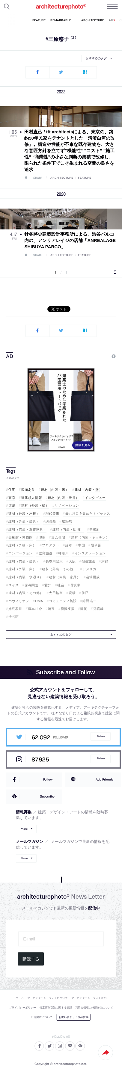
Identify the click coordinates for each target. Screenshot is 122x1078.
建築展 (67, 521)
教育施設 (45, 553)
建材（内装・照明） (68, 529)
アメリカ (89, 569)
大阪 (72, 561)
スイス (13, 585)
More (24, 828)
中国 (81, 545)
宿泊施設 (88, 561)
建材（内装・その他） (25, 593)
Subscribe (47, 796)
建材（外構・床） (22, 545)
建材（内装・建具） (24, 561)
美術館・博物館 (20, 537)
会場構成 (93, 577)
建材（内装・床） (55, 489)
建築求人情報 (31, 497)
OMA (39, 601)
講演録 (51, 521)
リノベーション (67, 505)
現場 (72, 593)
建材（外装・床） (22, 569)
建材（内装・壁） (88, 489)
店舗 (11, 505)
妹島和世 (15, 608)
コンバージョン (20, 553)
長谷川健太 (54, 561)
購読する (30, 959)
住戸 (85, 593)
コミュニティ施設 (62, 601)
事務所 (94, 529)
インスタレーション (90, 553)
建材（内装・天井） (63, 497)
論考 (68, 545)
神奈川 (63, 553)
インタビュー (95, 497)
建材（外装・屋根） (24, 513)
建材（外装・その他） (59, 569)
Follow (101, 736)
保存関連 (31, 585)
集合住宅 (58, 537)
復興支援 (68, 608)
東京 (11, 497)
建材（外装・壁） (35, 505)
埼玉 (51, 608)
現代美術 (52, 513)
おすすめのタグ (96, 58)
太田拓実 (56, 593)
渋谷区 (13, 617)
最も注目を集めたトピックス (87, 513)
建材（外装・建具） (24, 521)
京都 (104, 561)
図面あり (28, 489)
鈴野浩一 (89, 601)
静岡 (83, 608)
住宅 (11, 489)
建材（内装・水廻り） (25, 577)
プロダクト (50, 545)
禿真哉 (98, 608)
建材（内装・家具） (64, 577)
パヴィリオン (18, 601)
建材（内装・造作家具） (27, 529)
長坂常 (75, 585)
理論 (42, 537)
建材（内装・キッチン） (90, 537)
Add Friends (104, 779)
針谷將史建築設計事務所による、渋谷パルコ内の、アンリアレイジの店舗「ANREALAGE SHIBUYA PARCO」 (70, 240)
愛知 (47, 585)
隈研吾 (96, 545)
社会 (60, 585)
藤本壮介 (35, 608)
